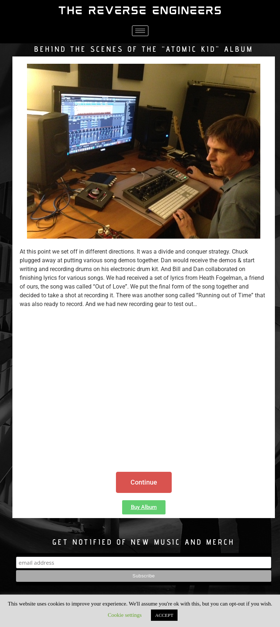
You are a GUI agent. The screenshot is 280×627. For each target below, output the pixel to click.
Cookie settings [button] (125, 615)
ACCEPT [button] (164, 615)
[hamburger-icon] (140, 31)
